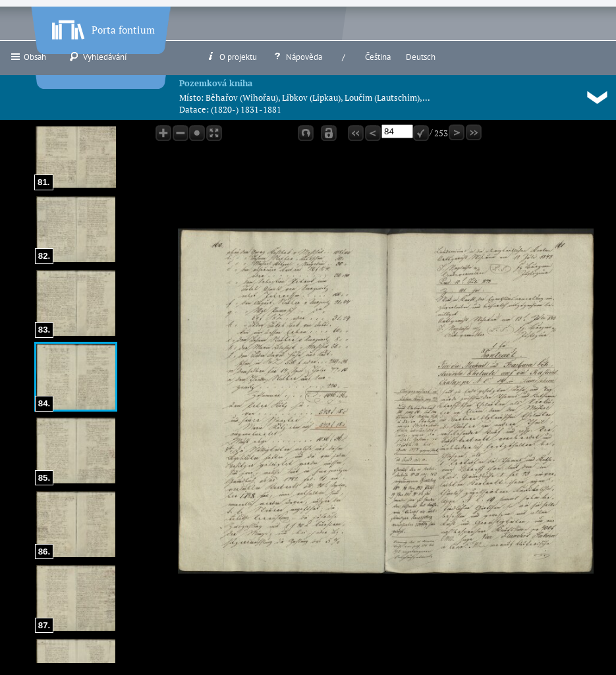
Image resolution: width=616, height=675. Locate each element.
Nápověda (297, 57)
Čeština (378, 57)
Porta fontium (102, 27)
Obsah (28, 57)
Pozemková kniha (215, 83)
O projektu (231, 57)
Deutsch (420, 57)
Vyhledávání (97, 57)
